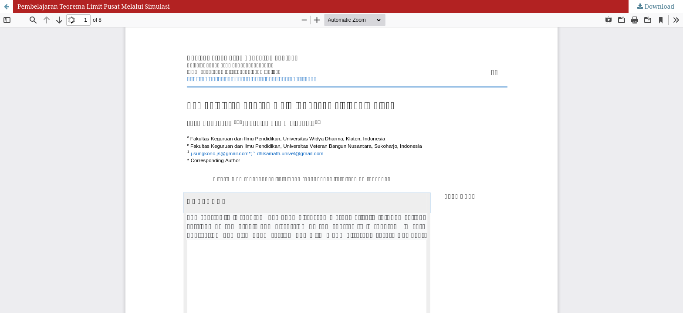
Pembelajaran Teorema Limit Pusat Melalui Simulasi (93, 6)
